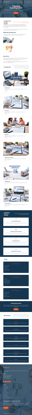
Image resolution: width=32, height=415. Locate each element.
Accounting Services (7, 87)
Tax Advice (4, 390)
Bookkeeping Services (7, 181)
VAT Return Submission (7, 203)
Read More (6, 91)
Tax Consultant (5, 391)
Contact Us (6, 407)
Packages (16, 309)
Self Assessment (7, 110)
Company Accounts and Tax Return (9, 157)
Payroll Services (6, 134)
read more (5, 284)
